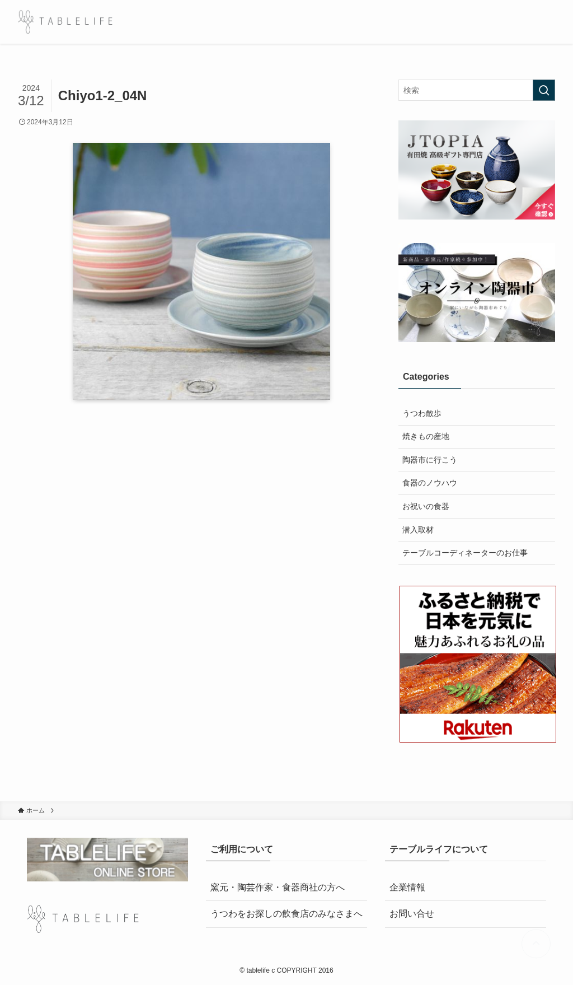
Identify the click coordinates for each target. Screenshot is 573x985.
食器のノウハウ (429, 482)
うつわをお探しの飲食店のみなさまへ (286, 913)
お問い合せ (411, 913)
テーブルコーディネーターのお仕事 (465, 552)
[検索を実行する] (544, 90)
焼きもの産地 (425, 436)
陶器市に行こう (429, 459)
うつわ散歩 (422, 413)
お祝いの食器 (425, 506)
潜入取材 (418, 529)
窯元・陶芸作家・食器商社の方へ (277, 887)
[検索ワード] (476, 90)
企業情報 (407, 887)
